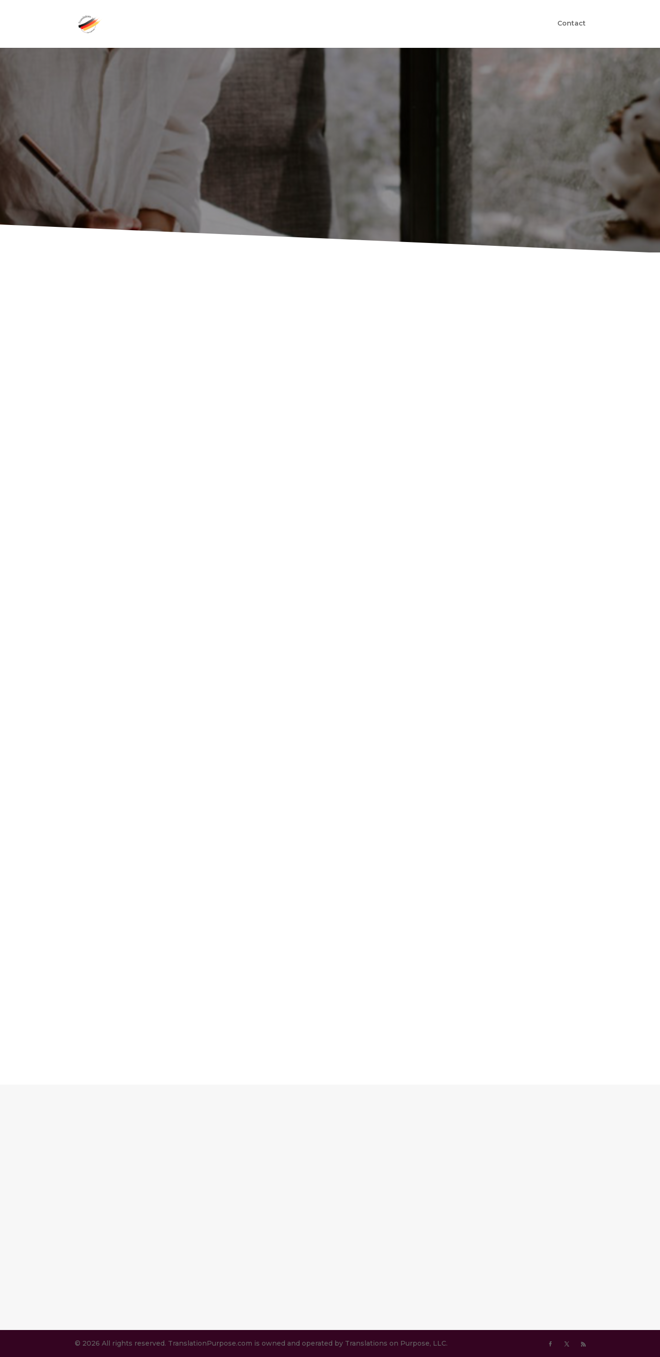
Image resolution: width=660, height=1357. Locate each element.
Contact (571, 25)
